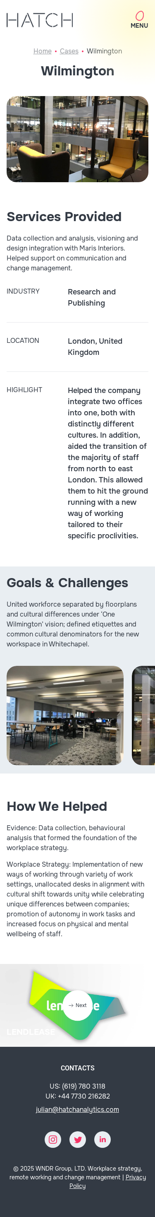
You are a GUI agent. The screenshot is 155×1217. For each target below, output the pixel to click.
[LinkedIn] (102, 1139)
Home (42, 51)
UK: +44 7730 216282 (77, 1096)
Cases (69, 51)
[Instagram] (53, 1139)
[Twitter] (77, 1139)
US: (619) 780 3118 (77, 1086)
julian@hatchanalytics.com (77, 1109)
